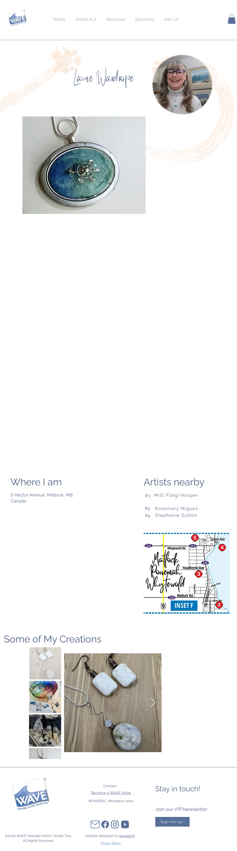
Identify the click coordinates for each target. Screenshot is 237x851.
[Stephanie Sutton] (181, 515)
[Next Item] (153, 702)
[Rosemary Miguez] (181, 508)
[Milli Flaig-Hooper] (181, 495)
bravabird (127, 836)
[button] (171, 19)
